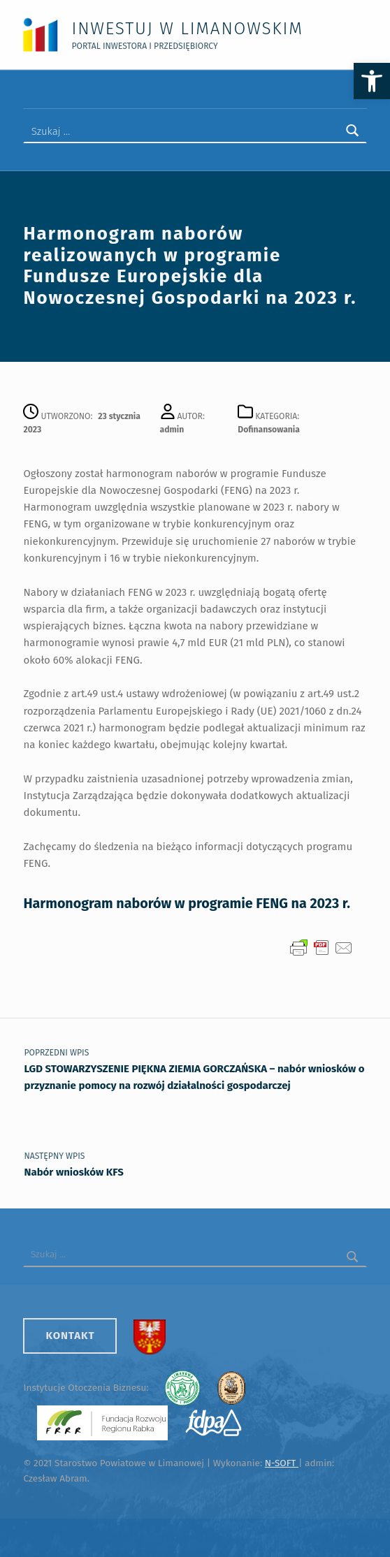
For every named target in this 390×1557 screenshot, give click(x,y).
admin (172, 429)
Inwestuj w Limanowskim (187, 28)
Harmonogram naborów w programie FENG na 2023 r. (186, 904)
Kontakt (69, 1335)
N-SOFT (281, 1463)
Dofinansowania (269, 429)
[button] (372, 81)
